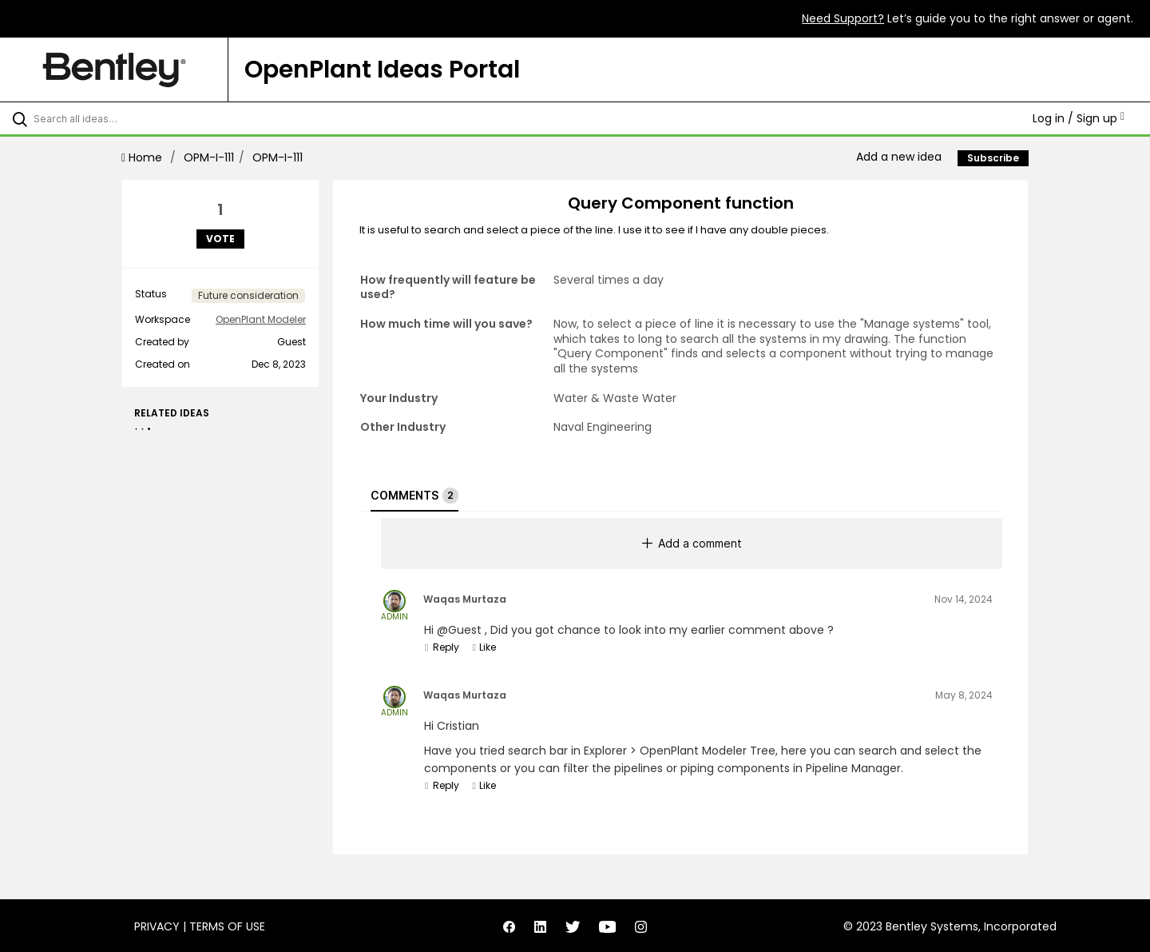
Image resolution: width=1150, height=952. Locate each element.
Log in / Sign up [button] (1078, 118)
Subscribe (993, 158)
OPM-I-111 (209, 157)
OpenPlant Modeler (261, 319)
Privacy (157, 926)
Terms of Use (227, 926)
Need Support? (843, 18)
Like (483, 647)
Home (143, 157)
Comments (414, 496)
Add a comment (692, 543)
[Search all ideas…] (135, 118)
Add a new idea (899, 157)
